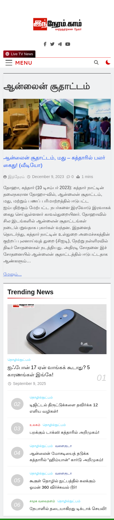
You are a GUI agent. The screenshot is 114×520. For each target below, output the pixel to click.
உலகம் (35, 425)
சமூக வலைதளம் (42, 501)
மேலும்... (12, 274)
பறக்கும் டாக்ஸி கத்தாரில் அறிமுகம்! (64, 432)
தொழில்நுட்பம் (19, 360)
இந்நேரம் (16, 176)
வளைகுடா (63, 446)
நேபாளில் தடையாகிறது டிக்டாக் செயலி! (68, 508)
